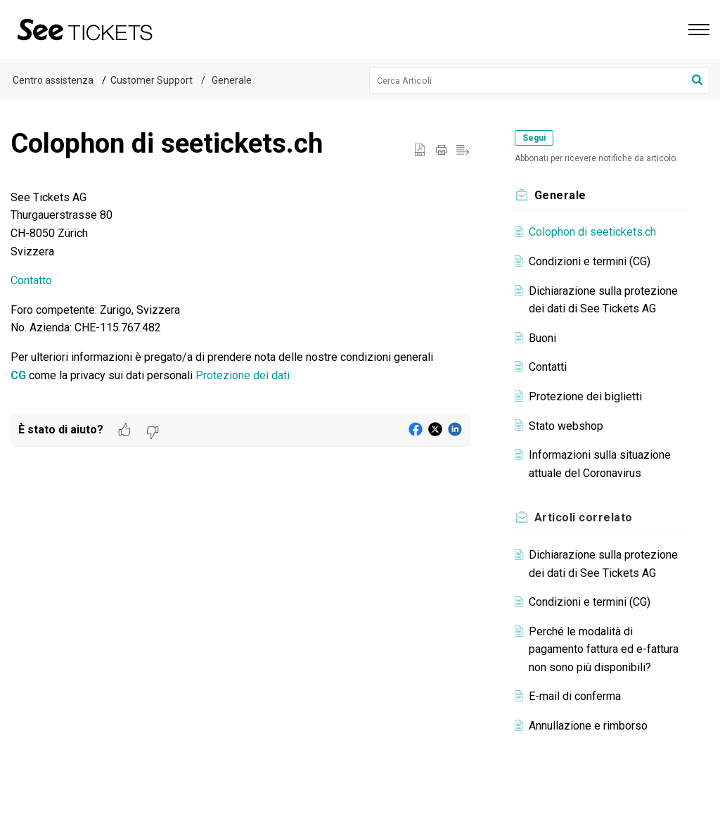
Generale (231, 80)
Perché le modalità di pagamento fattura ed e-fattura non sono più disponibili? (604, 649)
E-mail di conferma (575, 696)
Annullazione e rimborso (588, 725)
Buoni (542, 338)
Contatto (31, 280)
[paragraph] (240, 301)
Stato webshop (566, 426)
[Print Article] (441, 150)
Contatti (548, 367)
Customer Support (151, 80)
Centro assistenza (53, 80)
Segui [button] (534, 138)
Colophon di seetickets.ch (592, 232)
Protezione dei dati (242, 375)
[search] (539, 80)
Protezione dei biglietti (585, 396)
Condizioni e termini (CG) (589, 261)
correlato (583, 517)
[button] (697, 80)
